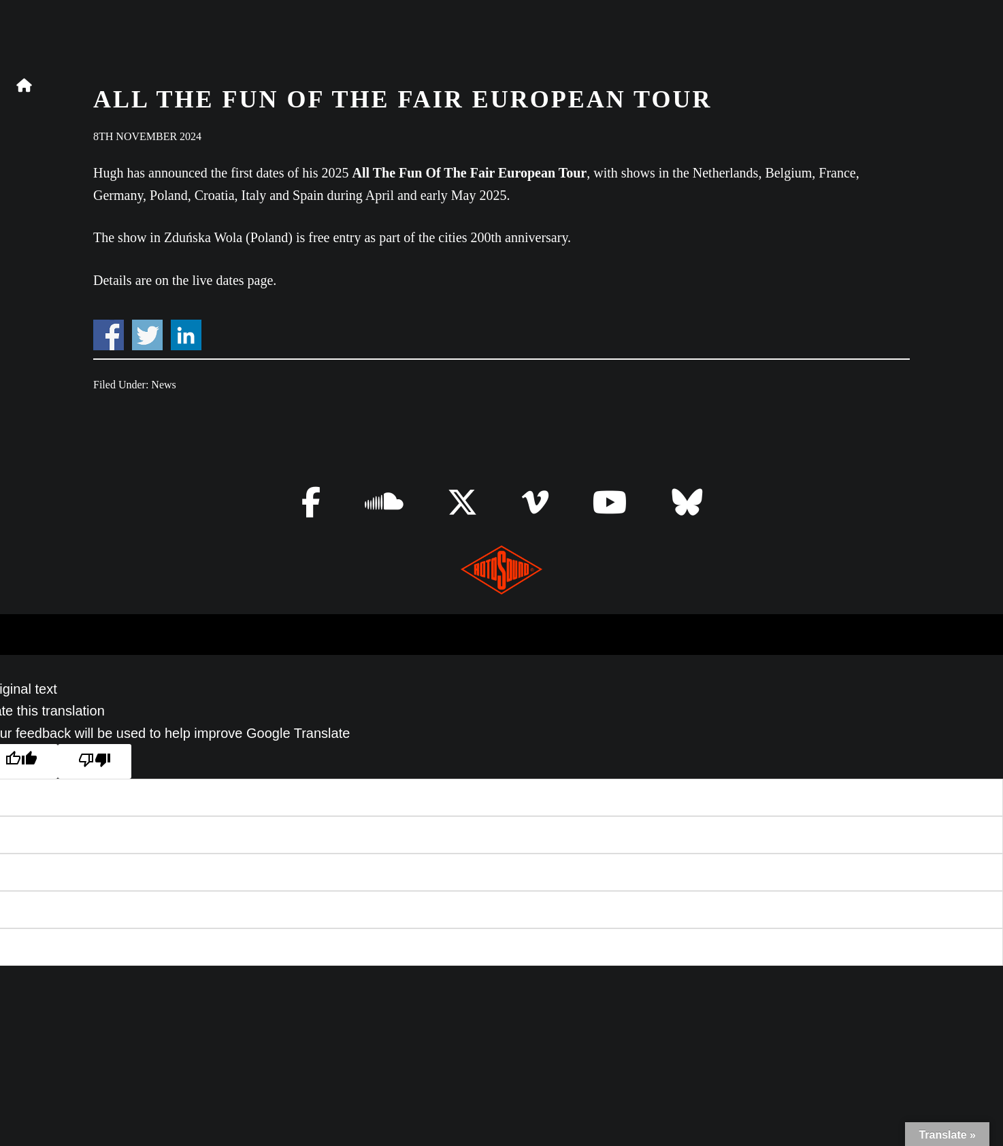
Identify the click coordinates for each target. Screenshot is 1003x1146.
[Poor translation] (94, 761)
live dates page (233, 280)
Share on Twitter (147, 335)
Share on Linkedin (186, 335)
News (163, 384)
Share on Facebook (108, 335)
